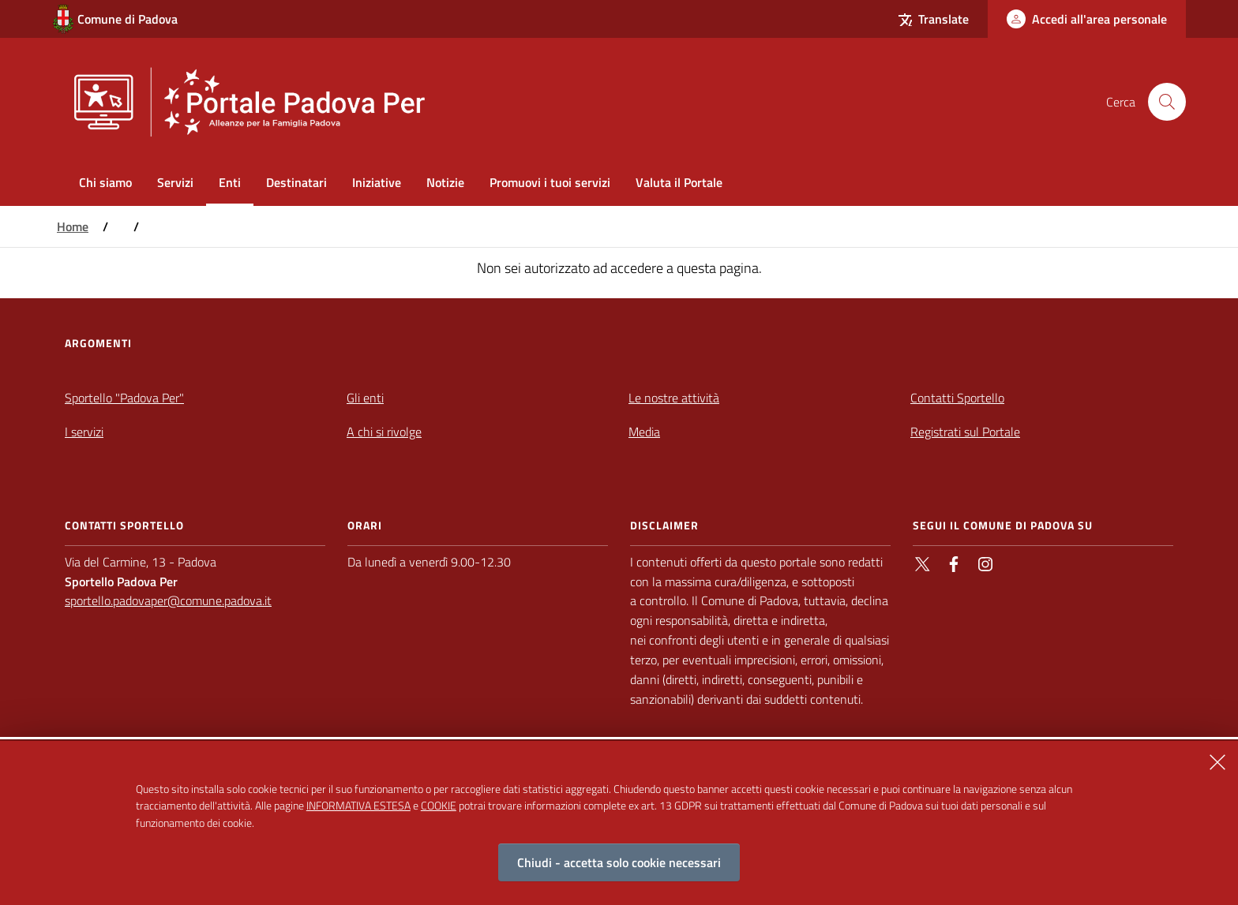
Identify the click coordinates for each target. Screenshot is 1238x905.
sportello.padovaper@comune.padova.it (168, 600)
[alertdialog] (619, 823)
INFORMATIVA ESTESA (358, 805)
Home (72, 226)
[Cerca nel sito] (1167, 102)
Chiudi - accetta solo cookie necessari (619, 862)
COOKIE (438, 805)
